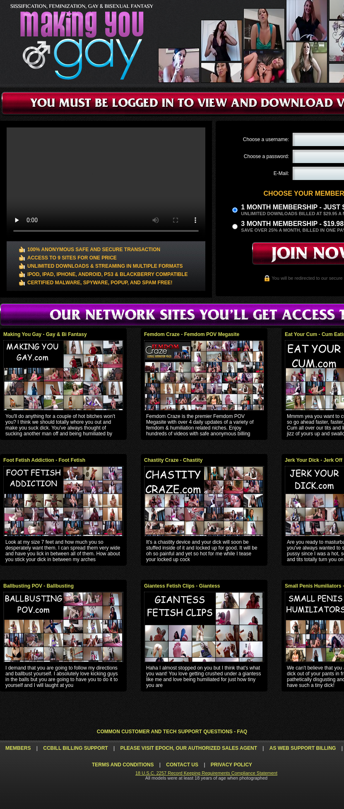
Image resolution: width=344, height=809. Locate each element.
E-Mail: (281, 173)
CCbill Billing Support (75, 748)
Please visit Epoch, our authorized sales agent (188, 748)
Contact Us (182, 765)
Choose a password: (266, 156)
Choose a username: (266, 139)
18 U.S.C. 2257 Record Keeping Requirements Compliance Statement (206, 773)
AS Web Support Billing (302, 748)
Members (18, 748)
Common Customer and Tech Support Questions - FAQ (172, 732)
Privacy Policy (231, 765)
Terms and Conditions (123, 765)
